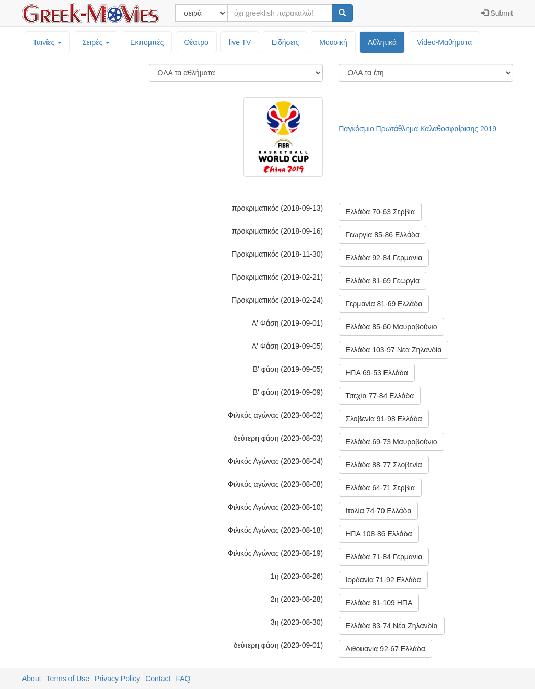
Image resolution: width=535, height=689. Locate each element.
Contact (157, 678)
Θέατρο (196, 42)
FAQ (183, 678)
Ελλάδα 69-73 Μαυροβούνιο (391, 442)
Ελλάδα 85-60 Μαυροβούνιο (391, 327)
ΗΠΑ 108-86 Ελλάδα (378, 534)
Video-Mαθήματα (444, 42)
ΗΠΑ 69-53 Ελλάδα (376, 373)
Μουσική (333, 42)
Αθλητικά (382, 42)
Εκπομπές (147, 42)
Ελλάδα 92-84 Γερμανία (383, 258)
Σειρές (96, 42)
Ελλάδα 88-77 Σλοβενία (383, 465)
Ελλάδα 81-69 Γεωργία (382, 281)
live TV (240, 42)
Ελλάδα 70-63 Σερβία (380, 212)
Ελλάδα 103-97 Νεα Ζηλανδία (393, 350)
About (31, 678)
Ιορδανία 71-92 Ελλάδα (383, 580)
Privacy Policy (117, 678)
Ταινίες (47, 42)
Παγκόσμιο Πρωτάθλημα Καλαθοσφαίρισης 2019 (417, 128)
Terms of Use (67, 678)
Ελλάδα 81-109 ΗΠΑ (378, 603)
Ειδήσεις (285, 42)
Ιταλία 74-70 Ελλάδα (378, 511)
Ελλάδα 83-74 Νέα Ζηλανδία (391, 626)
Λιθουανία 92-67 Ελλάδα (385, 649)
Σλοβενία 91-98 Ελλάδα (383, 419)
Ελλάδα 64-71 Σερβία (380, 488)
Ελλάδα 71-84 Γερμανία (383, 557)
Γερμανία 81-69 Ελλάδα (383, 304)
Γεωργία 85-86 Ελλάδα (382, 235)
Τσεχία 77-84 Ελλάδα (379, 396)
